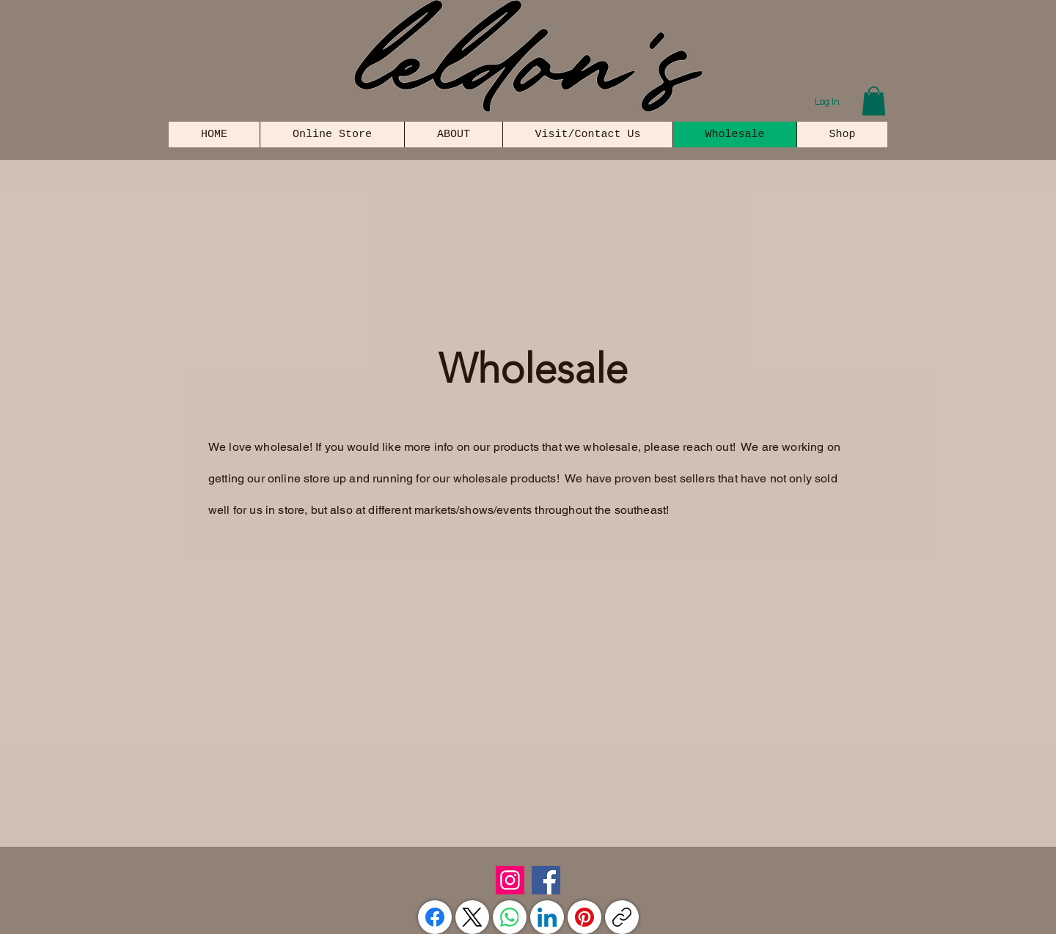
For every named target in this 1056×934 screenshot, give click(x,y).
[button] (874, 101)
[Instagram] (510, 880)
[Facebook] (546, 880)
